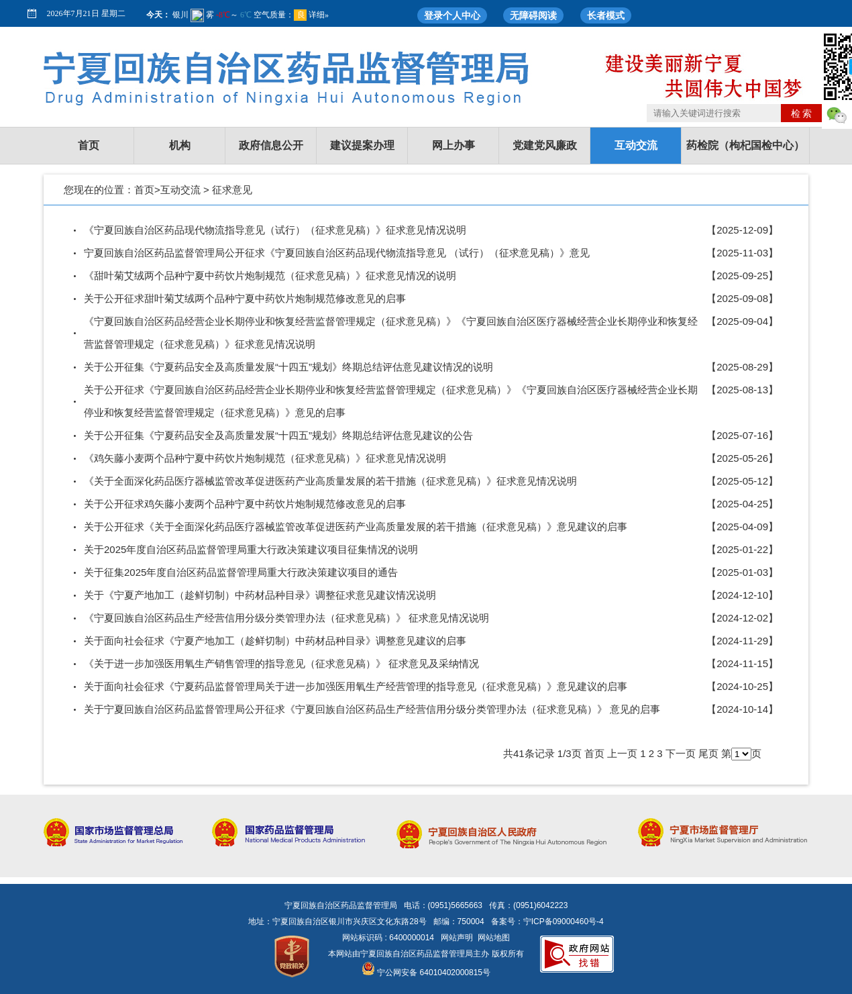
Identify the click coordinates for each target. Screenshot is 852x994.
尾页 (708, 753)
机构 (180, 145)
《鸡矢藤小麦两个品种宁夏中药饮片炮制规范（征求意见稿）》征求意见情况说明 (265, 458)
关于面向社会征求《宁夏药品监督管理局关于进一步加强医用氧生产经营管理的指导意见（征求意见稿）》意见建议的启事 (355, 686)
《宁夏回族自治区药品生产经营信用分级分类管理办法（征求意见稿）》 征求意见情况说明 (286, 618)
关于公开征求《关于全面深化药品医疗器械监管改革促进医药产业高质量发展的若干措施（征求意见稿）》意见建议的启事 (355, 526)
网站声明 (457, 937)
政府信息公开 (271, 145)
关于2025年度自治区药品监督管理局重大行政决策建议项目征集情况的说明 (251, 549)
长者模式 (606, 15)
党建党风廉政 (545, 145)
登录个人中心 (452, 15)
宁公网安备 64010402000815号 (426, 972)
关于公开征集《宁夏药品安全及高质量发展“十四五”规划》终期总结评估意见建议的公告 (278, 435)
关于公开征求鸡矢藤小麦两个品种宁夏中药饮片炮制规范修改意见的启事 (245, 503)
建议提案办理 (362, 145)
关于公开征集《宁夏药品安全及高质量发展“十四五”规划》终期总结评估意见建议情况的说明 (288, 366)
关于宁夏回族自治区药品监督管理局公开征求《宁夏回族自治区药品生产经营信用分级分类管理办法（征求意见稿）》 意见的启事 (372, 709)
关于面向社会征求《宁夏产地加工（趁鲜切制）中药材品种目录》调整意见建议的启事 (275, 640)
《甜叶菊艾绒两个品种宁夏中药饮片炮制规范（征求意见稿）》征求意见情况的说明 (270, 275)
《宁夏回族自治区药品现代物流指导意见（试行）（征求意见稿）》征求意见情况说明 (275, 230)
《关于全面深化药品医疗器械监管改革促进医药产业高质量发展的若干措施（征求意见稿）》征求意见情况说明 (330, 481)
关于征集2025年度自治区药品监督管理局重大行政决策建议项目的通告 (241, 572)
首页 (88, 145)
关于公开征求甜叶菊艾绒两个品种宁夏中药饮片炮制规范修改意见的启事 (245, 298)
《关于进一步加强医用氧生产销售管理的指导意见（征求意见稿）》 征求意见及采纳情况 (281, 663)
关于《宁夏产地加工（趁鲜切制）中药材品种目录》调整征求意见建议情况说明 (260, 595)
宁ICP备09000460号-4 (563, 921)
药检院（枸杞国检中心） (745, 145)
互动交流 (636, 145)
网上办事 (453, 145)
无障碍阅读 (533, 15)
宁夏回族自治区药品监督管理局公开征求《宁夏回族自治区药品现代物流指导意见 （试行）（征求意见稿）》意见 (337, 252)
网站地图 (494, 937)
